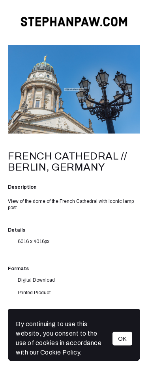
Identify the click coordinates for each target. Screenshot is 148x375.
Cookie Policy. (61, 352)
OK (122, 338)
